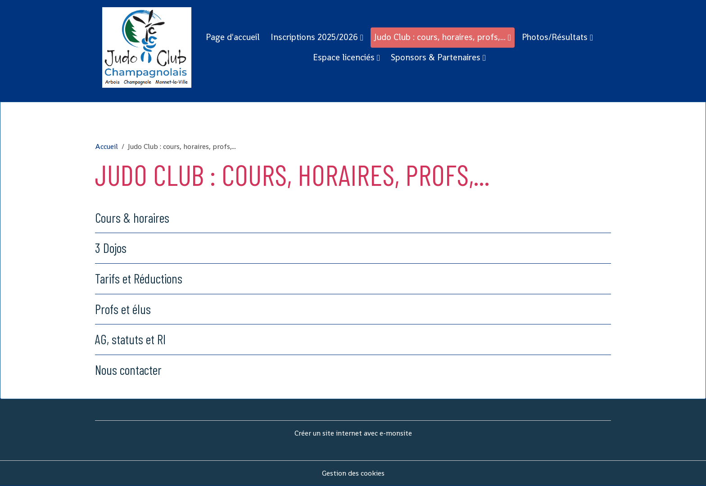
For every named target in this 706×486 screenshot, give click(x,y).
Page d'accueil (233, 37)
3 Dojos (111, 248)
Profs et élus (123, 309)
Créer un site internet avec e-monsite (353, 433)
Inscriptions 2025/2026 (315, 37)
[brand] (146, 47)
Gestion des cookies (353, 473)
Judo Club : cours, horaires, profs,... (441, 37)
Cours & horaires (132, 217)
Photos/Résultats (556, 37)
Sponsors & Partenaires (437, 57)
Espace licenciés (345, 57)
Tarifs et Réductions (138, 278)
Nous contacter (128, 370)
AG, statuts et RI (130, 339)
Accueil (106, 146)
